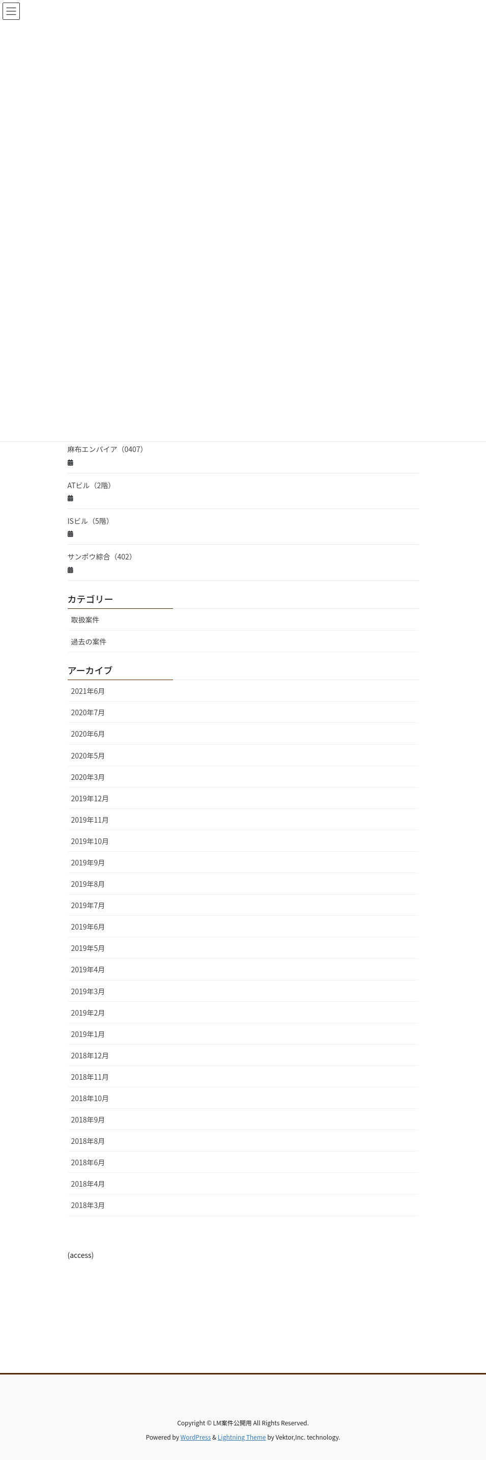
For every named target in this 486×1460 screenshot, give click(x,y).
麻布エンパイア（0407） (108, 449)
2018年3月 (88, 1205)
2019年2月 (88, 1012)
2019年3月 (88, 991)
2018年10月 (90, 1098)
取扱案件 (85, 619)
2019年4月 (88, 969)
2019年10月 (90, 841)
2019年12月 (90, 798)
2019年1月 (88, 1034)
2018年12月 (90, 1055)
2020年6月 (88, 733)
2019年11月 (90, 820)
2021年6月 (88, 691)
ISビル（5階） (90, 521)
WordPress (196, 1437)
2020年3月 (88, 777)
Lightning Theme (242, 1437)
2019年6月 (88, 926)
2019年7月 (88, 905)
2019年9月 (88, 862)
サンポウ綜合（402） (102, 556)
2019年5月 (88, 948)
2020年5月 (88, 755)
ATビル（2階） (92, 485)
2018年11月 (90, 1077)
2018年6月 (88, 1162)
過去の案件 (89, 641)
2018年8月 (88, 1141)
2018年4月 (88, 1183)
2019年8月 (88, 884)
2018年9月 (88, 1119)
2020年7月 (88, 712)
